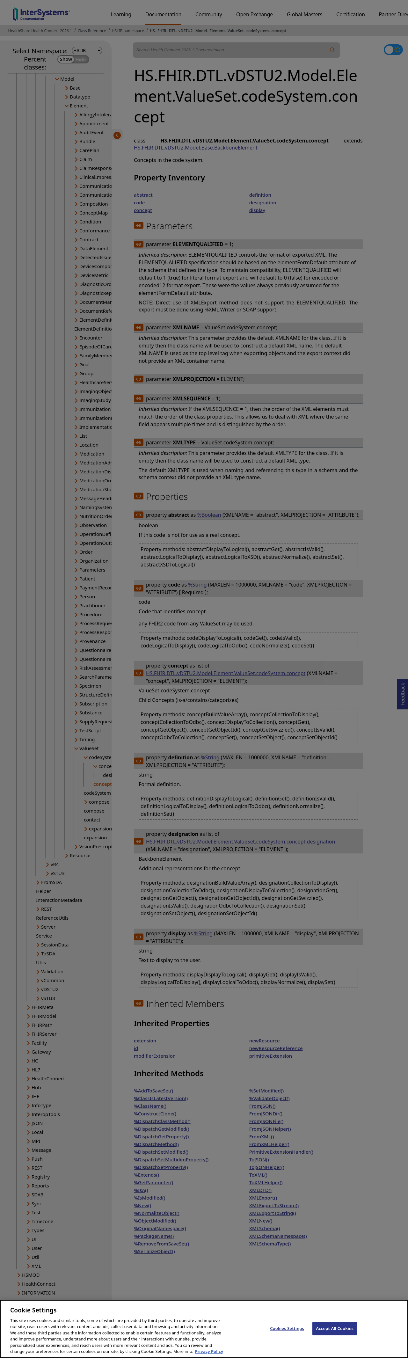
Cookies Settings (287, 1334)
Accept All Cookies (334, 1334)
